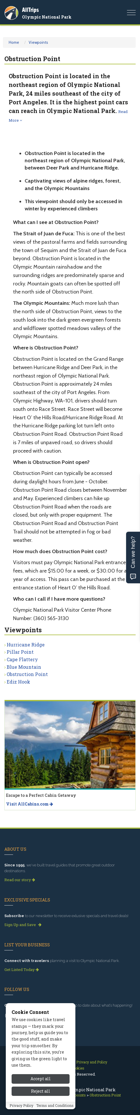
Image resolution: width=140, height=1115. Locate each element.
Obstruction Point (27, 674)
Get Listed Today (21, 969)
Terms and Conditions (55, 1105)
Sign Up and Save (22, 924)
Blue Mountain (24, 667)
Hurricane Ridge (26, 645)
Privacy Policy (21, 1105)
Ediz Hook (18, 682)
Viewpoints (38, 42)
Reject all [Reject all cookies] (40, 1091)
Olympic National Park (47, 17)
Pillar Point (20, 652)
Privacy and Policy (91, 1062)
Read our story (19, 879)
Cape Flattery (22, 659)
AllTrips (30, 9)
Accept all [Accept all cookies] (40, 1078)
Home (14, 42)
